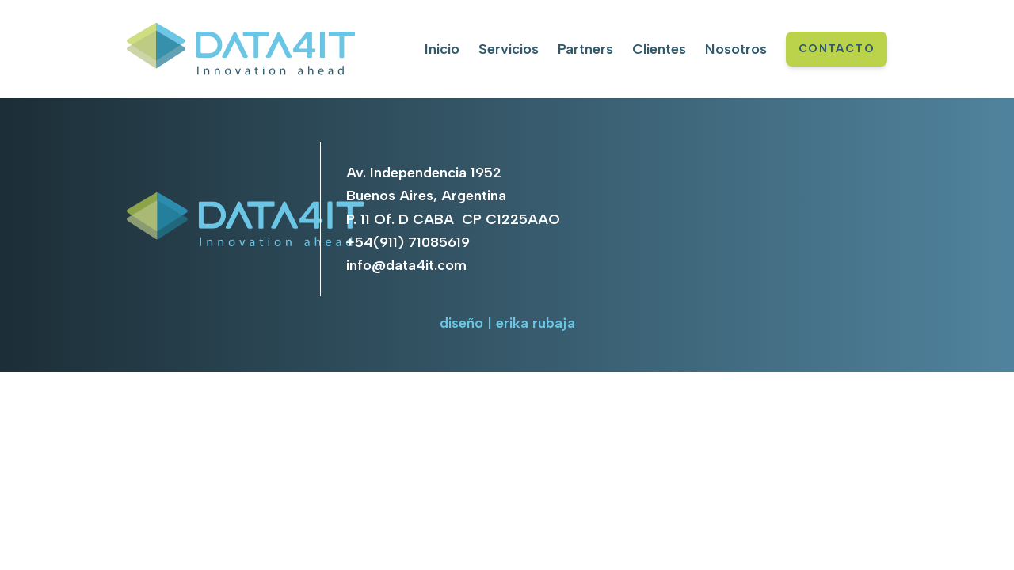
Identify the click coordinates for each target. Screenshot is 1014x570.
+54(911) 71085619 (408, 242)
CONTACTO (837, 48)
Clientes (659, 49)
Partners (585, 49)
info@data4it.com (406, 265)
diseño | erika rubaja (507, 323)
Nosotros (736, 49)
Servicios (508, 49)
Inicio (442, 49)
